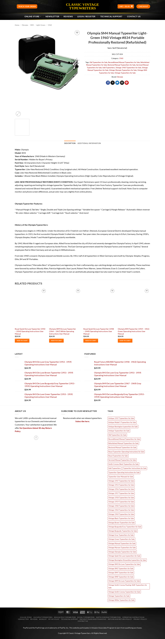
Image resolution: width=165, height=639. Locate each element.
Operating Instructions (133, 617)
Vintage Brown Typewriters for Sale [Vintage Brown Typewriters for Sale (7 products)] (121, 523)
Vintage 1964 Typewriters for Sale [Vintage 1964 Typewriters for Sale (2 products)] (121, 510)
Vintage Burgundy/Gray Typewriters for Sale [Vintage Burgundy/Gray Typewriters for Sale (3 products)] (124, 527)
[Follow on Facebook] (36, 438)
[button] (126, 6)
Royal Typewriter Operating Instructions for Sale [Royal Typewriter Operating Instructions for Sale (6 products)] (126, 452)
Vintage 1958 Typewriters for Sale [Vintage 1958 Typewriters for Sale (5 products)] (121, 498)
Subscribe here (82, 421)
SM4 (32, 25)
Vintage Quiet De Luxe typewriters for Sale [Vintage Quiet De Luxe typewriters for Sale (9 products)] (124, 556)
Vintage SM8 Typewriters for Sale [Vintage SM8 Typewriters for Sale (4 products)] (120, 577)
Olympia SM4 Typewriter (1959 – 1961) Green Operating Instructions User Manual (133, 331)
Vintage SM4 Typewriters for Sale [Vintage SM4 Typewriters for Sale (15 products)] (120, 573)
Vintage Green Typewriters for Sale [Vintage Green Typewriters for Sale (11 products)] (121, 539)
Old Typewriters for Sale (98, 62)
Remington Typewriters (65, 617)
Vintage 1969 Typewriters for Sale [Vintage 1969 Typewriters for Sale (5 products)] (121, 514)
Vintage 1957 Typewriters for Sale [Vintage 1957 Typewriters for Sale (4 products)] (121, 493)
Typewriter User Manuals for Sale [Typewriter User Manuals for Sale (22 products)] (120, 477)
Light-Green (40, 25)
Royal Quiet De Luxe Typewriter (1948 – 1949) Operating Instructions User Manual (98, 331)
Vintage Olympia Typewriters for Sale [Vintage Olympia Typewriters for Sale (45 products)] (122, 552)
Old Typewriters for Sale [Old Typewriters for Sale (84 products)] (117, 435)
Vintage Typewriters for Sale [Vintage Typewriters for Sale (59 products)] (118, 596)
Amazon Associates (99, 628)
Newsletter (23, 619)
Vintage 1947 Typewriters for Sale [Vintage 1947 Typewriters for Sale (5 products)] (121, 481)
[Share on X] (112, 83)
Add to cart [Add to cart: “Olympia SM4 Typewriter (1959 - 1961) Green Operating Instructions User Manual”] (125, 340)
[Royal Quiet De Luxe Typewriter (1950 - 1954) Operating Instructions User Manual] (31, 307)
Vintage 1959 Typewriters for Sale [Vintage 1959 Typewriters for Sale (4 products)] (121, 502)
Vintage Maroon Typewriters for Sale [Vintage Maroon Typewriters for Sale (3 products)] (122, 547)
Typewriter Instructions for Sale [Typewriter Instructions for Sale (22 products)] (134, 468)
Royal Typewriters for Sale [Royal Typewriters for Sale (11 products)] (118, 456)
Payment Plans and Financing (93, 619)
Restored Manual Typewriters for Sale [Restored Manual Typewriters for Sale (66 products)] (122, 447)
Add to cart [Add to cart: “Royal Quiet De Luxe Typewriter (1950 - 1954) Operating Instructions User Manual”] (22, 340)
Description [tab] (70, 143)
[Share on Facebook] (108, 83)
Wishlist (43, 619)
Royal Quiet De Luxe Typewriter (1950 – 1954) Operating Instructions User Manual (30, 331)
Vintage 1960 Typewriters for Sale (128, 68)
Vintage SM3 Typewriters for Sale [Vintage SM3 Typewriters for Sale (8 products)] (120, 568)
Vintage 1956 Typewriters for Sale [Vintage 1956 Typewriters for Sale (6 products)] (121, 489)
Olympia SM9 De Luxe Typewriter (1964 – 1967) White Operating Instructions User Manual (62, 331)
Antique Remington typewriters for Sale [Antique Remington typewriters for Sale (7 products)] (123, 427)
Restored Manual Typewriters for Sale (121, 65)
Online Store (32, 16)
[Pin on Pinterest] (127, 83)
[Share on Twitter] (117, 83)
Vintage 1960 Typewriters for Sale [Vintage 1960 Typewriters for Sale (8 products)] (121, 506)
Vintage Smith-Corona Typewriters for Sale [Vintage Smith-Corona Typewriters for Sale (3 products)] (124, 592)
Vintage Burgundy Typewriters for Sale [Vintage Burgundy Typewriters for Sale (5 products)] (122, 531)
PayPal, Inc (64, 628)
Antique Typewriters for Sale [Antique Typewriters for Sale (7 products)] (118, 431)
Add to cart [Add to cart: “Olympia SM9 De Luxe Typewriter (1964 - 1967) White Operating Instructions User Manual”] (56, 340)
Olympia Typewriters (42, 617)
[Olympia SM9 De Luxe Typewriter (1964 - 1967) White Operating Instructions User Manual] (65, 307)
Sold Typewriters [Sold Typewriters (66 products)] (114, 468)
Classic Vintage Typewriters (82, 6)
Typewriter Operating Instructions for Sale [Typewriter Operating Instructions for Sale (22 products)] (123, 472)
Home (17, 25)
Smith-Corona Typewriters (108, 617)
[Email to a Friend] (122, 83)
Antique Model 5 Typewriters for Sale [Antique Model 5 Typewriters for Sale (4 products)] (122, 422)
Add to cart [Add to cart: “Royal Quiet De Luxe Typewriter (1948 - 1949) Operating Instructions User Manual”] (90, 340)
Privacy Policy (140, 619)
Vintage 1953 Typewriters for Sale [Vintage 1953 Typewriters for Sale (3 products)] (121, 485)
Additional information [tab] (89, 143)
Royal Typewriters (85, 617)
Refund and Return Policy (120, 619)
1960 (50, 25)
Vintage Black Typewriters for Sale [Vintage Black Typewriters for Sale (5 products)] (121, 518)
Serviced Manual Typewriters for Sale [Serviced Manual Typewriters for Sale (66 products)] (122, 460)
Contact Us (134, 16)
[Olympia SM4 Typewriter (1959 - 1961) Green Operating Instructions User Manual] (134, 307)
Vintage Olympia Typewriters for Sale (123, 70)
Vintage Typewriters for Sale (125, 73)
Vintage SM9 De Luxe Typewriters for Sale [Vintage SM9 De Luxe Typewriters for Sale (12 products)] (124, 581)
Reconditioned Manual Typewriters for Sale (124, 62)
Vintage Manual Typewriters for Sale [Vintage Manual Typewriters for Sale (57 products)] (121, 543)
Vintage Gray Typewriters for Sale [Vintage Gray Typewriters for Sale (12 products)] (121, 535)
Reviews (68, 16)
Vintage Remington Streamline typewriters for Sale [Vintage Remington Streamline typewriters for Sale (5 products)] (127, 560)
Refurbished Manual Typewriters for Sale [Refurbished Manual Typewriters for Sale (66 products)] (123, 443)
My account (53, 619)
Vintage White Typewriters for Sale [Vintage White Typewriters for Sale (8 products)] (121, 600)
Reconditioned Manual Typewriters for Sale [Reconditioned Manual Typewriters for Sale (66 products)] (124, 439)
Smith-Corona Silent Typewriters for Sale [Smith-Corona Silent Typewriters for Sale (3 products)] (123, 464)
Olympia (25, 25)
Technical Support (69, 619)
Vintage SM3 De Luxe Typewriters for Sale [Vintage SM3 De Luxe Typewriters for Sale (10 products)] (124, 564)
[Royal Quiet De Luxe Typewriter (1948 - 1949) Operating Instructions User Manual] (99, 307)
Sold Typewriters (108, 68)
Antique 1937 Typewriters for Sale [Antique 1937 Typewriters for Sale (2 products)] (121, 418)
